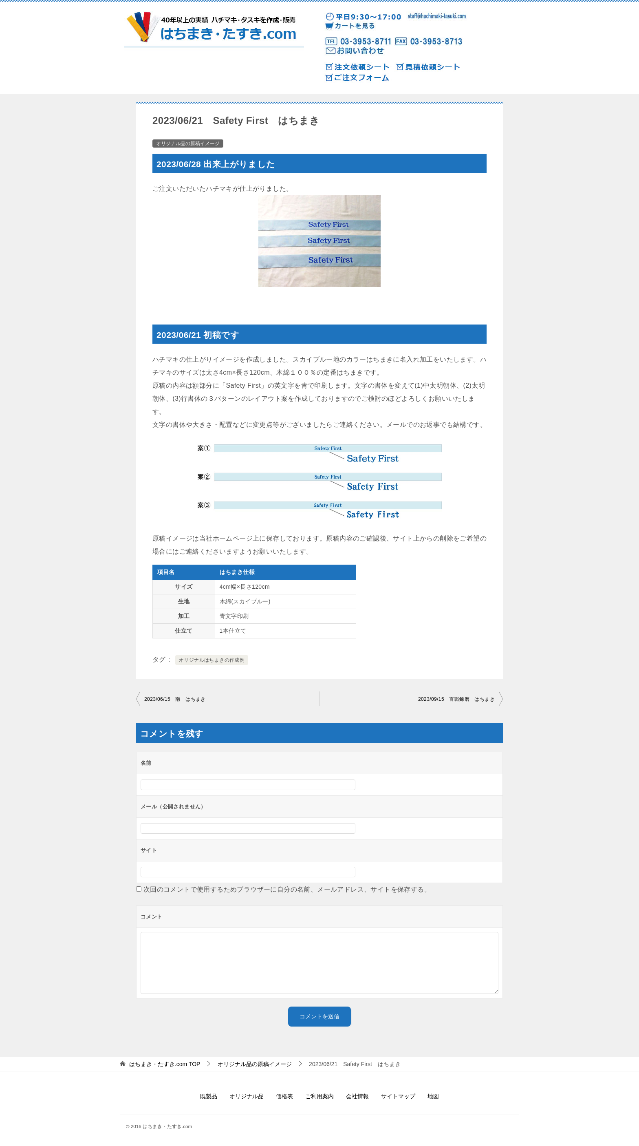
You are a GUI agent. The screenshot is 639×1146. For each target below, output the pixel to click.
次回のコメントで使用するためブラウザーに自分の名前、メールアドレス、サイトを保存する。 (287, 889)
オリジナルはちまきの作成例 (212, 660)
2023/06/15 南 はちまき (175, 699)
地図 (433, 1096)
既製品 (208, 1096)
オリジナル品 (246, 1096)
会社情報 (357, 1096)
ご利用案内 (319, 1096)
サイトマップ (398, 1096)
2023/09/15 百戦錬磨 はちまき (456, 699)
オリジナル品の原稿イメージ (188, 143)
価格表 (284, 1096)
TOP (165, 1064)
